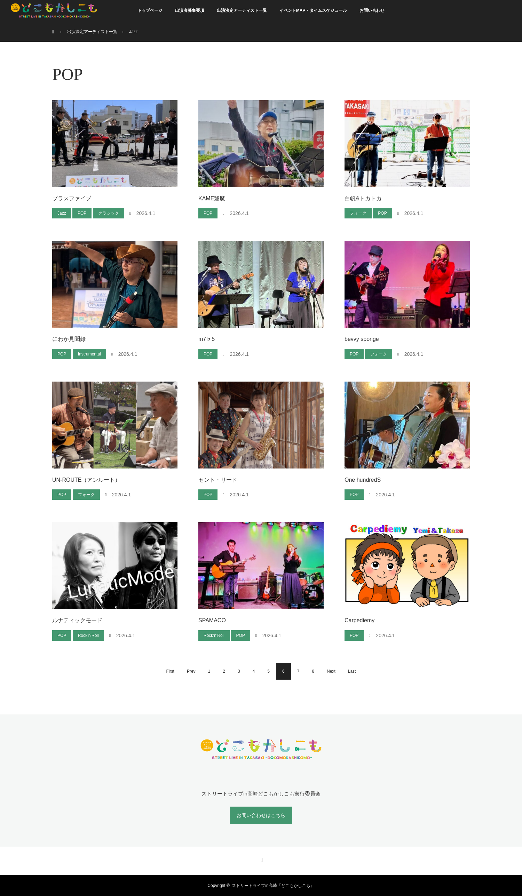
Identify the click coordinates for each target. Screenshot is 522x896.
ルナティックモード (77, 620)
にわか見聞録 (69, 339)
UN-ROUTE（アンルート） (86, 480)
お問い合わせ (372, 10)
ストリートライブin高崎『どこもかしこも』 (273, 885)
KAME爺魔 (211, 198)
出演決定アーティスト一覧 (242, 10)
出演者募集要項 (189, 10)
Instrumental (89, 354)
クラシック (108, 213)
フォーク (358, 213)
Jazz (61, 213)
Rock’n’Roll (88, 635)
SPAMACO (212, 620)
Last (352, 671)
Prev (191, 671)
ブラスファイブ (71, 198)
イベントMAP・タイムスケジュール (313, 10)
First (170, 671)
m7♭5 (206, 339)
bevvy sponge (362, 339)
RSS (261, 859)
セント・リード (217, 480)
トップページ (150, 10)
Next (331, 671)
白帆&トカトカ (363, 198)
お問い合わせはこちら (261, 815)
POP (82, 213)
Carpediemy (359, 620)
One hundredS (363, 480)
